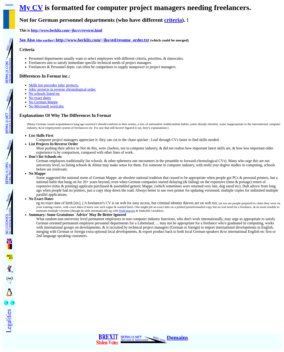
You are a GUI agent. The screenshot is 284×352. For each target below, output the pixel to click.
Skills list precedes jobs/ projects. (54, 85)
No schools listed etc (44, 94)
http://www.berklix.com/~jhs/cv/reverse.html (66, 30)
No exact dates (40, 98)
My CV (31, 7)
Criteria (26, 49)
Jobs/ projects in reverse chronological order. (62, 89)
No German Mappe (43, 102)
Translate (9, 4)
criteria (173, 20)
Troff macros (127, 210)
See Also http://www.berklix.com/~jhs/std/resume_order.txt (84, 39)
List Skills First (41, 135)
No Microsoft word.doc (46, 106)
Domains (177, 337)
